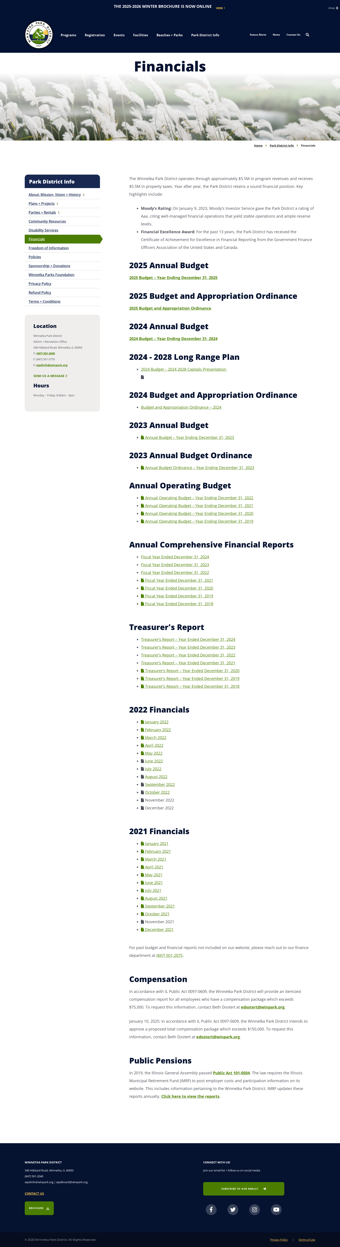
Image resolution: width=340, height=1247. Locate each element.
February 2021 (156, 851)
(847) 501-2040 (45, 353)
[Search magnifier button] (307, 35)
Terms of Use (306, 1240)
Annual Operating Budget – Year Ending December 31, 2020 (197, 513)
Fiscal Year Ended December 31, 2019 (177, 596)
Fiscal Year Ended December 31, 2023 (175, 564)
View (219, 8)
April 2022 (152, 745)
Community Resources (47, 221)
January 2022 (154, 721)
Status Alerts (258, 34)
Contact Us (293, 34)
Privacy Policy (40, 283)
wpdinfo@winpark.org (51, 365)
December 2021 (157, 929)
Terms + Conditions (44, 301)
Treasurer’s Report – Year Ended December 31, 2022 (188, 655)
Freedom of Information (49, 248)
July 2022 (153, 768)
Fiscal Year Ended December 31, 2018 (177, 603)
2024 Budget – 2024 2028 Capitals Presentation (184, 369)
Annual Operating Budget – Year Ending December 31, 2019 (197, 521)
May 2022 (151, 753)
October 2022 (157, 792)
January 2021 (154, 843)
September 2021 (158, 906)
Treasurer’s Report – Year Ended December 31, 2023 (188, 647)
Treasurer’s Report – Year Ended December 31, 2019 (190, 678)
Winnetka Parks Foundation (51, 274)
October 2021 (155, 913)
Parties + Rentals (44, 212)
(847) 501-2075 (169, 955)
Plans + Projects (43, 203)
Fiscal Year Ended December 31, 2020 (177, 588)
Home (258, 145)
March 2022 (153, 737)
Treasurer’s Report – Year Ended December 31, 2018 (190, 686)
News (276, 34)
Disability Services (43, 230)
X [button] (337, 8)
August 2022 (156, 776)
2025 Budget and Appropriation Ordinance (170, 308)
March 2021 (153, 859)
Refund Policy (40, 292)
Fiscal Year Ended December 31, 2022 (175, 572)
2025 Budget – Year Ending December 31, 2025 (173, 277)
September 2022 (160, 784)
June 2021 (152, 882)
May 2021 (151, 874)
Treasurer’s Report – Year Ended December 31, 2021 (188, 662)
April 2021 (152, 867)
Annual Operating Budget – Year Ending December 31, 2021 (197, 505)
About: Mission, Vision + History (56, 194)
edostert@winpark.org (262, 1007)
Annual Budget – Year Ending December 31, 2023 (187, 437)
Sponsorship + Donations (49, 265)
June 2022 (154, 761)
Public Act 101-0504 (231, 1072)
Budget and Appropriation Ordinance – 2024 (181, 407)
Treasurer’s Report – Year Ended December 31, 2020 (190, 670)
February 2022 (156, 729)
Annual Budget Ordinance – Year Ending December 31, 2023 (197, 467)
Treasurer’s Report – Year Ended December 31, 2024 (188, 639)
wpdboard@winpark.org (72, 1182)
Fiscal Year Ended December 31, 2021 (177, 580)
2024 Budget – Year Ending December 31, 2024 (173, 338)
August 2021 (154, 898)
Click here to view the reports (190, 1096)
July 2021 (151, 890)
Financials (37, 239)
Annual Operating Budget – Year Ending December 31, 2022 (197, 497)
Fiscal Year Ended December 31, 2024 (175, 556)
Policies (35, 257)
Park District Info (282, 145)
